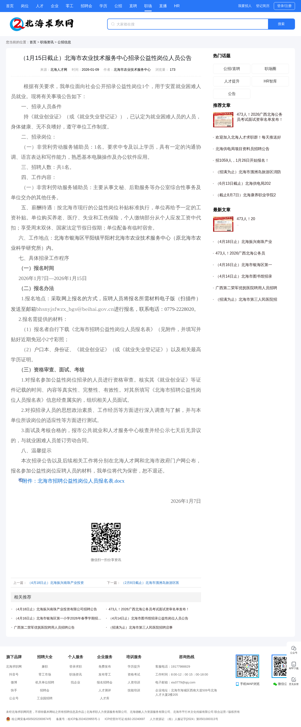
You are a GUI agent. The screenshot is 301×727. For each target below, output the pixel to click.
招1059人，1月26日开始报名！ (242, 160)
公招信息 (64, 42)
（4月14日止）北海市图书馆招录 (244, 276)
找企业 (75, 682)
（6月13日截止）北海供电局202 (243, 183)
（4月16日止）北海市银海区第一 (244, 265)
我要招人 (245, 6)
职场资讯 (47, 42)
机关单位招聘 (44, 682)
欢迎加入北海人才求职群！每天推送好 (248, 137)
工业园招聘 (44, 698)
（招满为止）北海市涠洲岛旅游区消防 (248, 172)
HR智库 (270, 81)
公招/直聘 (231, 69)
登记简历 (262, 6)
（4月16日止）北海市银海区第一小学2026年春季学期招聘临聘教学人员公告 (71, 618)
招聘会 (86, 6)
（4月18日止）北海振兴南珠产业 (244, 242)
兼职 (45, 666)
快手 (14, 690)
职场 (148, 6)
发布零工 (104, 674)
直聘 (133, 6)
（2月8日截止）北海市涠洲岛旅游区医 (150, 583)
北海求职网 (14, 666)
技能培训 (134, 690)
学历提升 (134, 666)
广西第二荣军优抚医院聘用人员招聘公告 (44, 627)
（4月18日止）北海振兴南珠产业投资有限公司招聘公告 (55, 609)
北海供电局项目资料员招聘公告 (242, 149)
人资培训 (134, 682)
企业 (55, 6)
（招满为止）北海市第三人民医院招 (246, 299)
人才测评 (104, 690)
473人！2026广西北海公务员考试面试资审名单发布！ (149, 609)
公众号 (14, 698)
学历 (103, 6)
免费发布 (104, 666)
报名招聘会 (104, 682)
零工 (69, 6)
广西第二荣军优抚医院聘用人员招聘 (246, 288)
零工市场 (45, 674)
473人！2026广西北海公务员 (240, 253)
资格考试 (134, 674)
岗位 (25, 6)
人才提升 (232, 81)
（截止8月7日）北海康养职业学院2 (246, 195)
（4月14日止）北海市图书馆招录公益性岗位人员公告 (148, 618)
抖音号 (14, 674)
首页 (10, 6)
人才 (40, 6)
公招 (118, 6)
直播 (163, 6)
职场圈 (270, 69)
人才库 (104, 698)
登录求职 (75, 666)
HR (177, 6)
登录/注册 (284, 6)
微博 (14, 682)
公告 (232, 94)
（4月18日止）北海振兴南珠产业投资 (56, 583)
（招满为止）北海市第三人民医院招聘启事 (141, 627)
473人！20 (246, 219)
